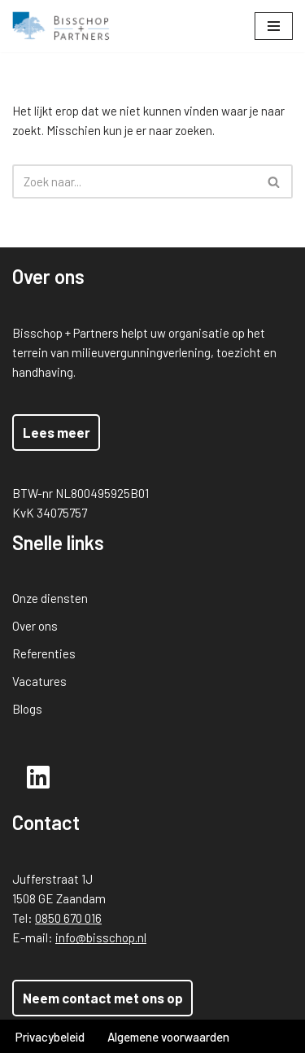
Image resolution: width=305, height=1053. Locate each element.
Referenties (44, 653)
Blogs (27, 708)
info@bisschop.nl (100, 937)
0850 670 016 (68, 918)
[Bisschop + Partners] (61, 26)
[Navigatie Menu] (274, 26)
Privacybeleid (50, 1036)
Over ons (35, 625)
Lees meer (56, 432)
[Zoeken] (134, 181)
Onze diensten (50, 598)
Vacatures (39, 681)
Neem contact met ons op (103, 998)
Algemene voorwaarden (168, 1036)
